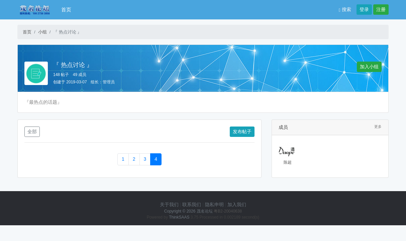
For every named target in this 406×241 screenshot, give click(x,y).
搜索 (345, 9)
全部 (32, 131)
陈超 (288, 162)
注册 (381, 9)
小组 (42, 31)
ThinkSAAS (179, 217)
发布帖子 (242, 131)
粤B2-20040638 (228, 211)
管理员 (109, 82)
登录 (364, 9)
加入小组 (369, 66)
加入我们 (236, 204)
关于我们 (169, 204)
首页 (66, 9)
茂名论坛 (205, 211)
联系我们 (191, 204)
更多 (378, 127)
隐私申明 (214, 204)
